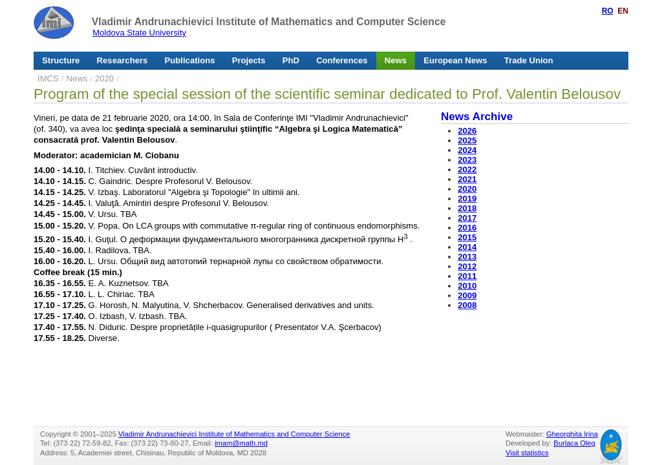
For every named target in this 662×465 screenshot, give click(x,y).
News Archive (477, 116)
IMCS (48, 78)
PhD (291, 60)
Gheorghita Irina (572, 434)
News (396, 60)
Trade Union (528, 60)
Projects (249, 60)
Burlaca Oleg (574, 443)
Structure (61, 60)
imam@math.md (241, 443)
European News (455, 60)
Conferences (341, 60)
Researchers (122, 60)
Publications (190, 60)
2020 (104, 78)
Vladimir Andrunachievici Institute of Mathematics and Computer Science (269, 21)
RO (608, 11)
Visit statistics (527, 453)
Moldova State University (139, 32)
